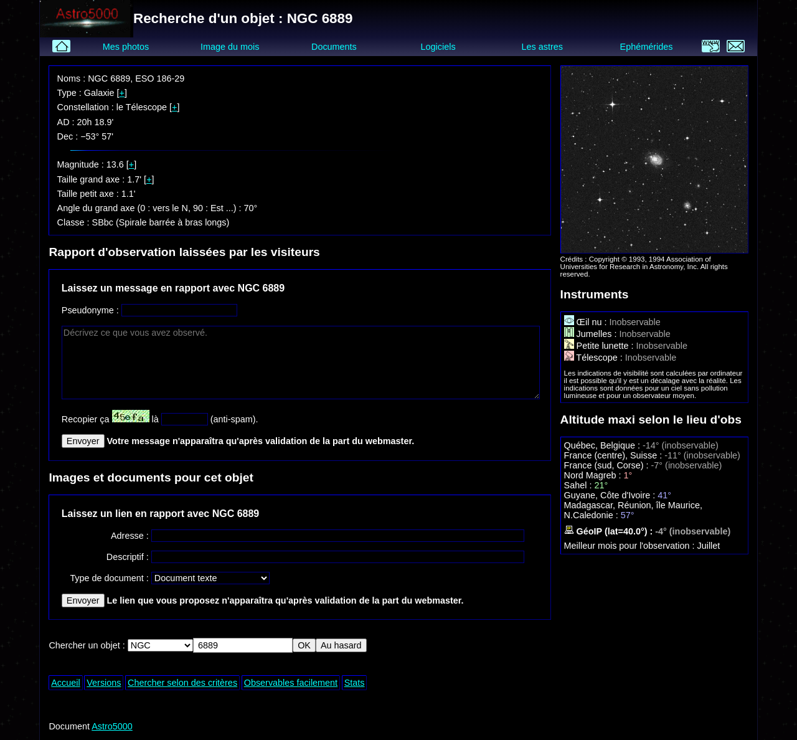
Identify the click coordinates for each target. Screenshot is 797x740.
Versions (104, 683)
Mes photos (126, 47)
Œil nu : (587, 322)
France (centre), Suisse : (614, 455)
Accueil (65, 683)
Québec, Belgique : (603, 445)
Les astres (542, 47)
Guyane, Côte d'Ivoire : (611, 495)
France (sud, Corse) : (607, 465)
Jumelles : (592, 334)
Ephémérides (646, 47)
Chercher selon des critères (182, 683)
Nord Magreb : (594, 475)
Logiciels (438, 47)
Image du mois (229, 47)
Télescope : (594, 358)
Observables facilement (290, 683)
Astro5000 (112, 726)
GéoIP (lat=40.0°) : (610, 531)
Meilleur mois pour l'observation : (630, 546)
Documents (334, 47)
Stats (354, 683)
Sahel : (579, 485)
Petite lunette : (600, 346)
